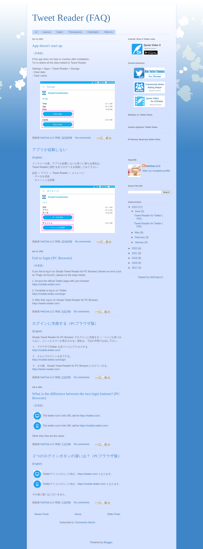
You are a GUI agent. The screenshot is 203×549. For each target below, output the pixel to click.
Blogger (108, 542)
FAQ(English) (92, 32)
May (137, 232)
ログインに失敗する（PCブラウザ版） (65, 323)
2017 (135, 267)
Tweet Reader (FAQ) (71, 17)
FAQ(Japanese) (75, 32)
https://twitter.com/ (90, 415)
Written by (108, 32)
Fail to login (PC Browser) (52, 258)
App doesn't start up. (47, 46)
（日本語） (38, 53)
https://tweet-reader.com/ (46, 303)
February (140, 237)
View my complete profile (156, 170)
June (138, 211)
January (139, 242)
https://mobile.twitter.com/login (49, 294)
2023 (135, 207)
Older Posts (113, 514)
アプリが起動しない (49, 150)
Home (78, 514)
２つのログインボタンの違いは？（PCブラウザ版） (77, 456)
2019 (135, 258)
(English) (37, 157)
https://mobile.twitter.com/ (46, 284)
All (36, 32)
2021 (135, 253)
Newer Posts (42, 514)
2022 (135, 248)
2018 (135, 263)
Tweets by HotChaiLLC (150, 277)
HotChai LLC (153, 166)
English (60, 32)
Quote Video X (152, 45)
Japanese (47, 32)
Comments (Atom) (85, 522)
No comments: (83, 137)
